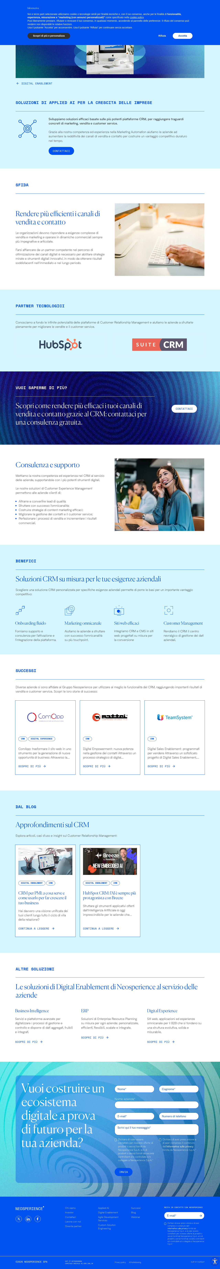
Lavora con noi (73, 1221)
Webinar (135, 1217)
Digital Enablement (102, 8)
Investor (69, 1212)
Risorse (151, 8)
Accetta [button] (182, 1259)
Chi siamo (170, 8)
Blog (133, 1212)
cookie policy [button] (137, 1241)
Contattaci (61, 151)
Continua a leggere (33, 928)
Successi (131, 8)
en (195, 8)
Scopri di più (29, 766)
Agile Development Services (108, 1219)
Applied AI (72, 8)
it (202, 8)
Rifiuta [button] (162, 1259)
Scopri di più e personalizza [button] (49, 1259)
